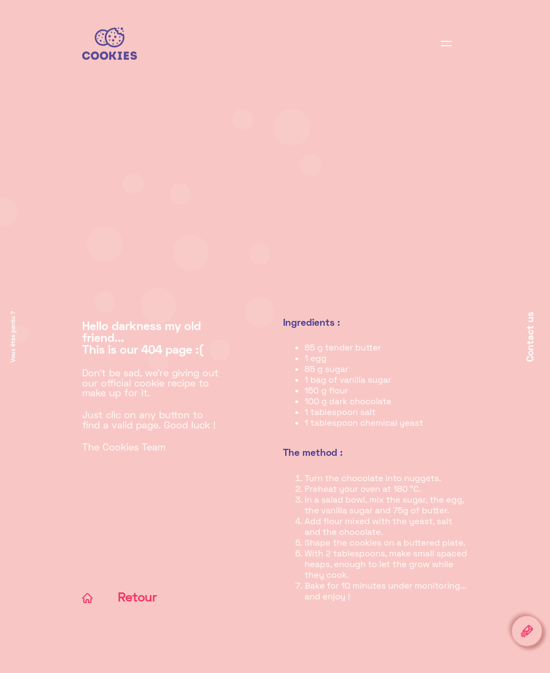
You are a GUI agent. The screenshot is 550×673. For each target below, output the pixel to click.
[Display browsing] (446, 46)
